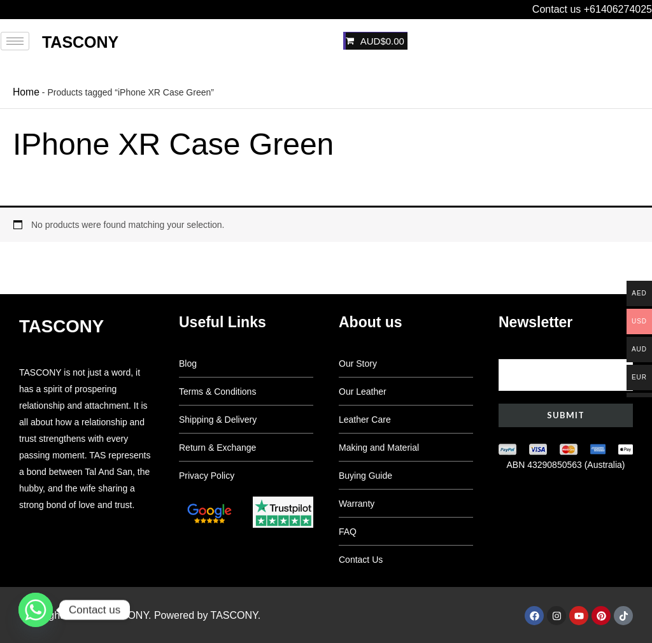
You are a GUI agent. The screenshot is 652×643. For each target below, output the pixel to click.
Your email (566, 367)
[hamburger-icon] (15, 41)
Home (24, 91)
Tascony (80, 42)
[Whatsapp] (35, 610)
